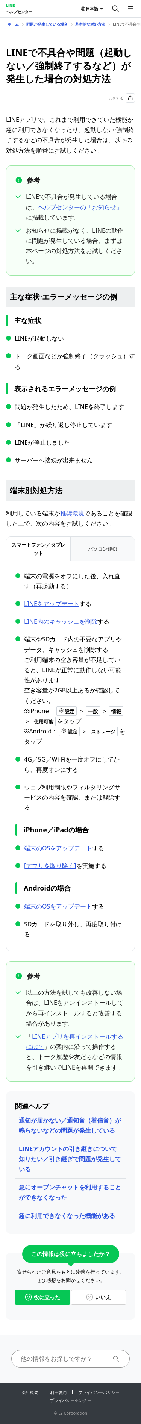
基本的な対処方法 (90, 24)
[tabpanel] (70, 755)
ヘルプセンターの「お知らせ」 (80, 207)
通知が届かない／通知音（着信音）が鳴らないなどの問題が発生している (70, 1125)
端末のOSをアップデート (58, 848)
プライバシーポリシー (99, 1392)
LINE (10, 5)
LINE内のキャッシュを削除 (60, 621)
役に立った (42, 1297)
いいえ (98, 1297)
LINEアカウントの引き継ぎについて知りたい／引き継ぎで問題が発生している (70, 1159)
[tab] (38, 549)
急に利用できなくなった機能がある (67, 1216)
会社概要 (30, 1392)
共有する (122, 98)
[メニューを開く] (130, 8)
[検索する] (115, 8)
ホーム (13, 24)
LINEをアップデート (51, 604)
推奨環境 (72, 513)
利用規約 (58, 1392)
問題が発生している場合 (47, 24)
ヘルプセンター (19, 11)
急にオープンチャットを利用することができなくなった (70, 1192)
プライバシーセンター (70, 1400)
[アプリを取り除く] (50, 866)
